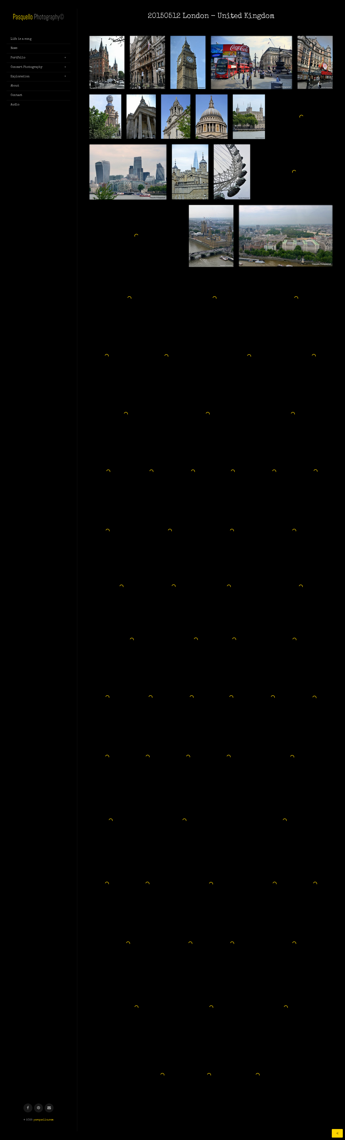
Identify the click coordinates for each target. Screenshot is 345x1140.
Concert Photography (26, 67)
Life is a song (21, 39)
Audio (15, 104)
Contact (16, 95)
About (15, 85)
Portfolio (18, 57)
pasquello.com (43, 141)
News (14, 48)
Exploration (20, 76)
